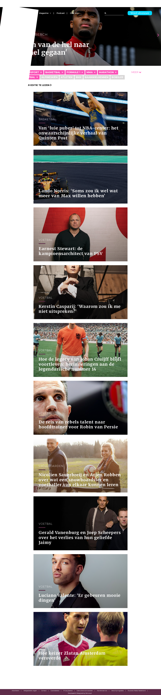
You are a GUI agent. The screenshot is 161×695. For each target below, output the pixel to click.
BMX (79, 77)
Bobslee (117, 77)
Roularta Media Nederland (137, 691)
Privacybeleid (68, 691)
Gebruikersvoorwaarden (85, 691)
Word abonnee (139, 13)
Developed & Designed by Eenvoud (80, 693)
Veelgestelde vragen (30, 691)
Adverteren (15, 691)
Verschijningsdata (117, 691)
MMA (90, 72)
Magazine (43, 13)
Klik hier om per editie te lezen (30, 85)
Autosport (31, 72)
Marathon (106, 72)
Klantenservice (102, 691)
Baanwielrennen (96, 77)
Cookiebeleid (55, 691)
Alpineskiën (49, 77)
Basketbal (52, 72)
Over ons (74, 13)
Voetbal (29, 77)
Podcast (61, 13)
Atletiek (67, 77)
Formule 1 (73, 72)
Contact (43, 691)
